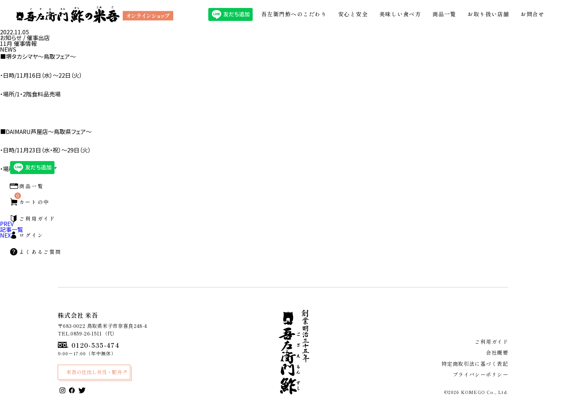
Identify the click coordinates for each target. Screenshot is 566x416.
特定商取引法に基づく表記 (474, 364)
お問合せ (532, 14)
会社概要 (497, 353)
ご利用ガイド (491, 342)
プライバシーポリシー (480, 374)
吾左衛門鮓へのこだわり (294, 14)
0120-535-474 (88, 345)
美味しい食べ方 (400, 14)
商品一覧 (444, 14)
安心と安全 (353, 14)
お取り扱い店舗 (488, 14)
